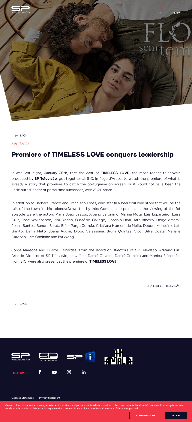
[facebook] (40, 377)
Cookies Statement (22, 397)
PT (160, 13)
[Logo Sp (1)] (20, 9)
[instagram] (69, 377)
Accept (176, 415)
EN (160, 6)
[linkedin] (84, 377)
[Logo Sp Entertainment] (48, 357)
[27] (118, 357)
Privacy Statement (49, 397)
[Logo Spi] (81, 356)
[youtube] (55, 377)
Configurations (145, 415)
